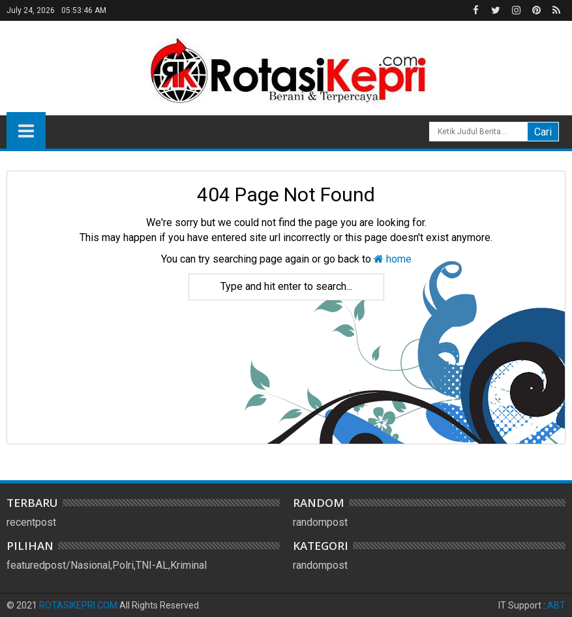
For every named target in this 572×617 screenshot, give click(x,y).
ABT (556, 605)
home (393, 259)
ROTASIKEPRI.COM (78, 605)
